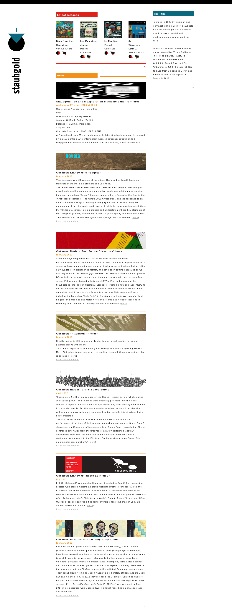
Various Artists (64, 35)
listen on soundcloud (67, 221)
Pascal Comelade (89, 37)
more (135, 217)
